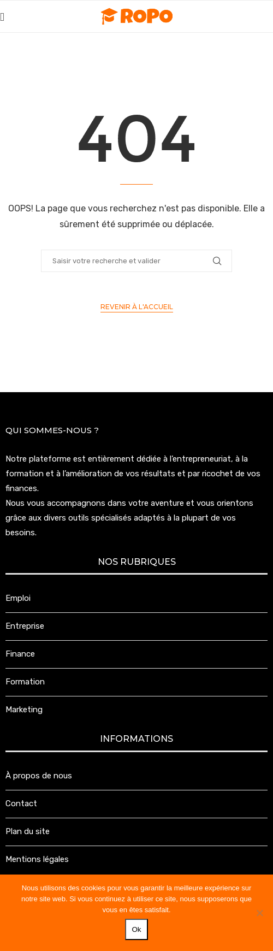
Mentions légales (37, 859)
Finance (20, 654)
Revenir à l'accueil (136, 307)
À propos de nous (38, 776)
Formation (25, 682)
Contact (21, 803)
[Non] (259, 912)
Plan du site (27, 831)
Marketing (24, 709)
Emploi (18, 598)
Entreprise (24, 626)
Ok (136, 929)
